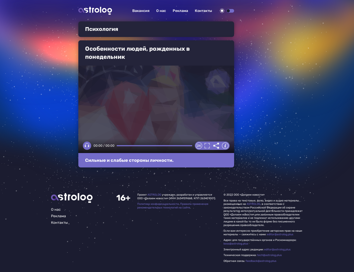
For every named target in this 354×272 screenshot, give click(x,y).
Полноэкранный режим (207, 145)
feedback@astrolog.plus (261, 261)
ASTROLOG (154, 194)
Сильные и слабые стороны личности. (129, 160)
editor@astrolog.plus (280, 234)
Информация (225, 145)
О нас (161, 11)
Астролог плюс (95, 11)
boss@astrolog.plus (236, 243)
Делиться (216, 145)
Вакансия (140, 11)
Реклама (180, 11)
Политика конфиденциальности (158, 204)
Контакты (203, 11)
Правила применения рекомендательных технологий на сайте (172, 205)
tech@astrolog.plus (269, 255)
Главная (72, 198)
